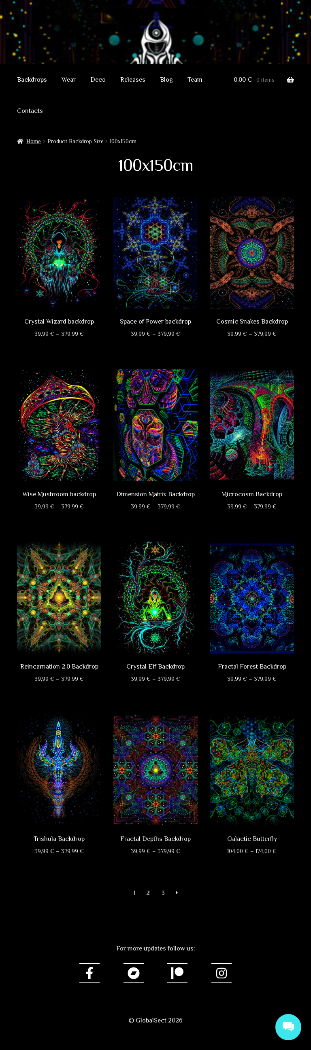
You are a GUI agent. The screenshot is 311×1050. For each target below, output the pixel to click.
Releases (132, 79)
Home (33, 141)
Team (194, 79)
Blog (166, 79)
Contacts (30, 110)
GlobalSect (155, 50)
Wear (69, 79)
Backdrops (32, 79)
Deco (98, 79)
